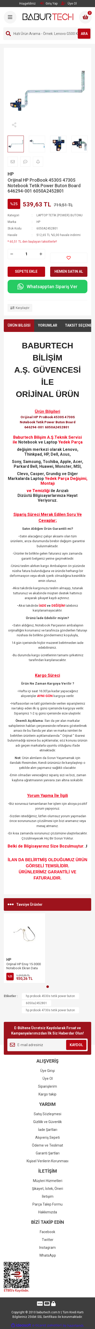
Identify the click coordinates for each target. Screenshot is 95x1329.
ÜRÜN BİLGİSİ (19, 325)
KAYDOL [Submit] (76, 1045)
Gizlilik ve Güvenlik (47, 1122)
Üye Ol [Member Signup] (69, 3)
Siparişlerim (47, 1086)
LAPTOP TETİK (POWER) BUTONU (59, 215)
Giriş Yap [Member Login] (49, 3)
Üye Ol (48, 1079)
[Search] (47, 33)
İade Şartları (47, 1130)
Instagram (47, 1248)
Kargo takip (47, 1094)
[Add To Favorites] (69, 258)
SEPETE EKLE (26, 271)
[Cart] (85, 17)
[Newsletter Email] (47, 1045)
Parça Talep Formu (47, 1204)
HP (11, 174)
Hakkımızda (47, 1212)
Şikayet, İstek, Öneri (47, 1189)
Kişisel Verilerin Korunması (47, 1161)
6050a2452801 (36, 1003)
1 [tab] (47, 986)
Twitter (47, 1240)
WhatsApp (47, 1255)
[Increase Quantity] (41, 254)
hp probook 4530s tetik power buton (50, 996)
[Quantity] (26, 254)
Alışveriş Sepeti (47, 1137)
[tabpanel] (24, 948)
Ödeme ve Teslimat (47, 1145)
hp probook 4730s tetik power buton (50, 1010)
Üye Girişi (47, 1071)
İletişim (47, 1196)
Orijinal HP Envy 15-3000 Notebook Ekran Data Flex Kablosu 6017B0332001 (23, 970)
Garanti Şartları (48, 1153)
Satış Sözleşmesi (47, 1114)
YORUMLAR (47, 325)
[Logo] (48, 17)
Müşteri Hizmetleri (47, 1181)
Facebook (47, 1232)
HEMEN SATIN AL (68, 271)
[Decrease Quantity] (11, 254)
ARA (84, 34)
